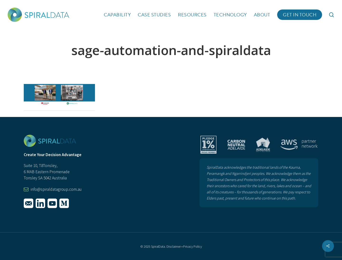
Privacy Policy (192, 246)
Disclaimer (173, 246)
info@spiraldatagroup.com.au (56, 189)
